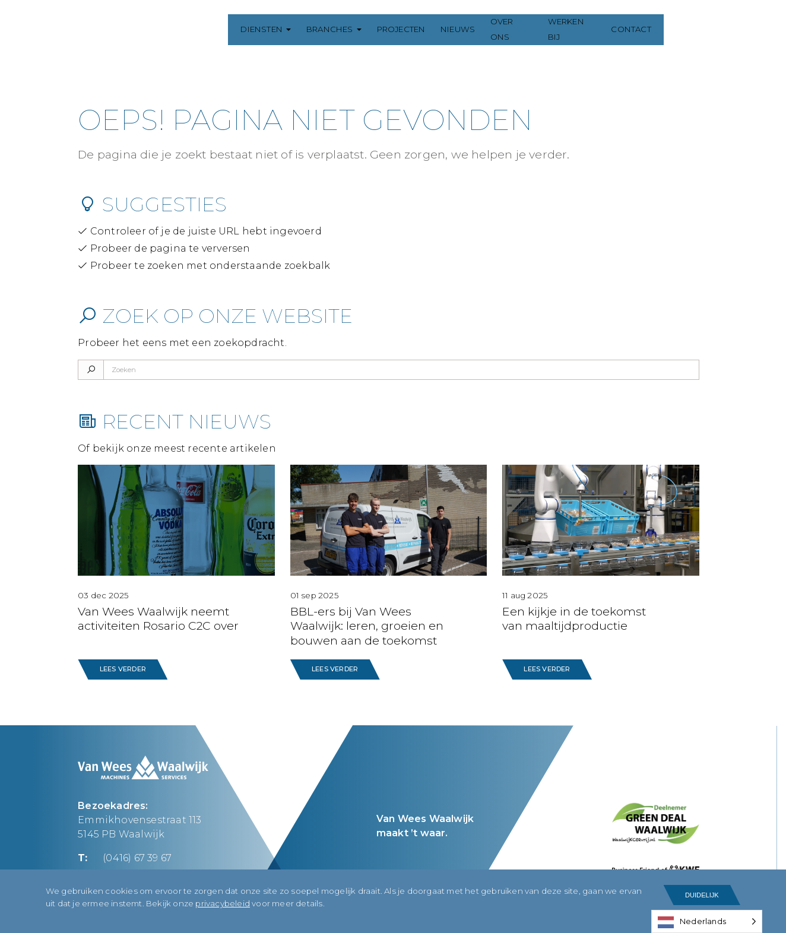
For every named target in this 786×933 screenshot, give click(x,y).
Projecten (409, 29)
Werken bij (583, 29)
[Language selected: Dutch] (706, 921)
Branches (338, 29)
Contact (643, 29)
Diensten (270, 29)
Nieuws (466, 29)
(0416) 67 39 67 (137, 858)
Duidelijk (702, 895)
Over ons (521, 29)
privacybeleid (222, 903)
